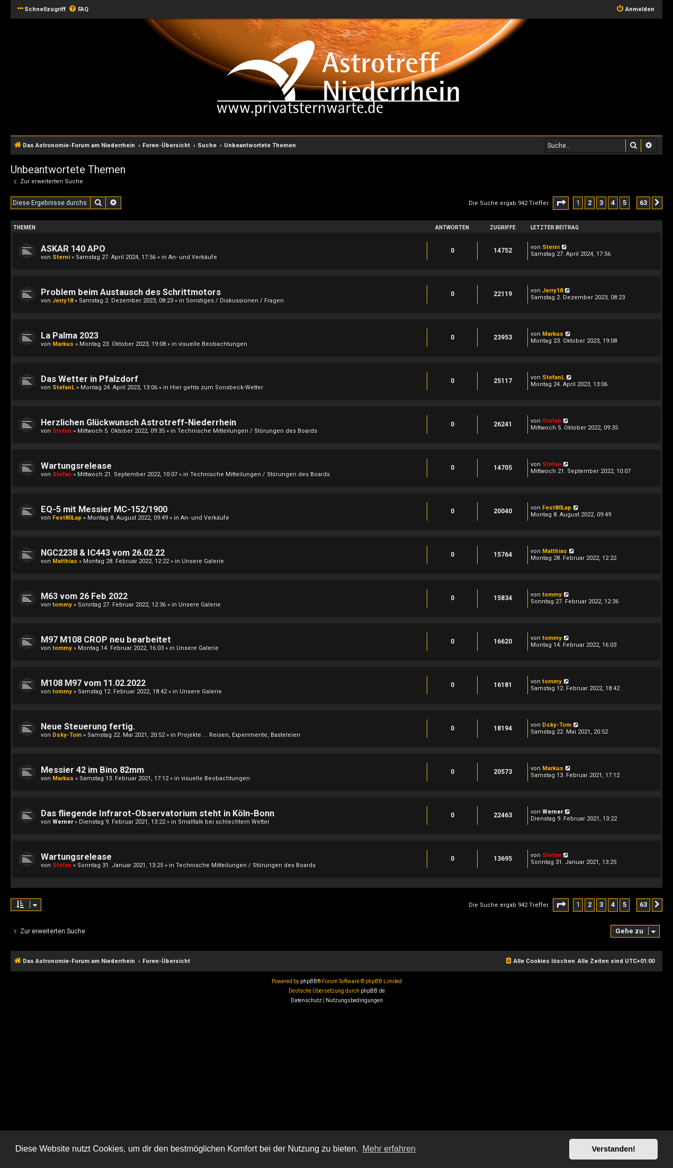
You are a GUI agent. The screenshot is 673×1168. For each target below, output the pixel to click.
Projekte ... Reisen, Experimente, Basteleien (238, 735)
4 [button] (613, 203)
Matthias (64, 561)
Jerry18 (62, 300)
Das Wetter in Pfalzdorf (89, 379)
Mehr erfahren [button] (389, 1148)
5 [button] (624, 203)
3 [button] (601, 203)
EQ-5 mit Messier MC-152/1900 (104, 509)
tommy (62, 604)
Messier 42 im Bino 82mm (92, 770)
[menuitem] (78, 9)
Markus (63, 344)
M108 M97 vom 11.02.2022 (93, 683)
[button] (561, 203)
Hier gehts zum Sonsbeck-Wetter (216, 387)
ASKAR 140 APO (73, 249)
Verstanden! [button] (613, 1149)
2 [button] (589, 203)
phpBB (308, 981)
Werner (62, 821)
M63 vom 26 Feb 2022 (84, 596)
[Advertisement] (317, 1087)
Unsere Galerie (203, 561)
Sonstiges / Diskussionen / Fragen (235, 300)
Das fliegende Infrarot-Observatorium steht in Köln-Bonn (157, 813)
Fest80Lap (67, 517)
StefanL (63, 387)
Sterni (61, 257)
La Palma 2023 (69, 336)
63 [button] (643, 203)
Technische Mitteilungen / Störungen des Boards (247, 430)
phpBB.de (373, 991)
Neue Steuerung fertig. (88, 726)
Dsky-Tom (67, 735)
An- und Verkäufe (192, 257)
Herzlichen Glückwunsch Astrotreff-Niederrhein (138, 422)
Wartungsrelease (76, 466)
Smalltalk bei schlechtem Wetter (224, 821)
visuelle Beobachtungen (212, 344)
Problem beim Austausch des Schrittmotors (131, 292)
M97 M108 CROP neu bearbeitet (106, 640)
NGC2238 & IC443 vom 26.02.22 (103, 553)
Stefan (61, 430)
